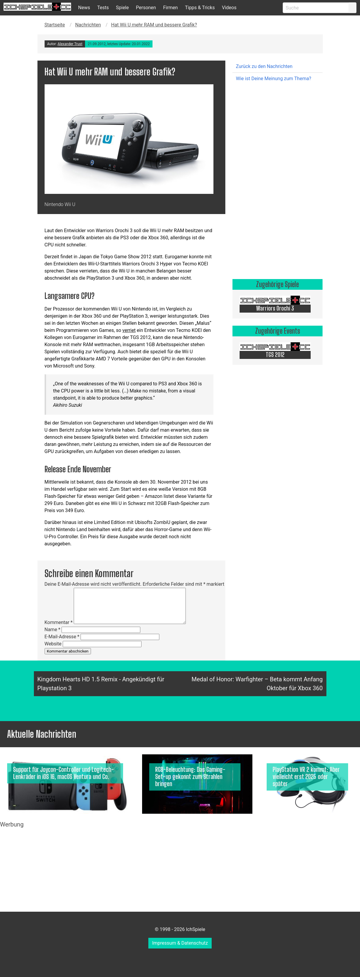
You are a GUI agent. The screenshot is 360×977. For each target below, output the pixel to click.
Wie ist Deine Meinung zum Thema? (273, 78)
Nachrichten (88, 25)
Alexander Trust (69, 44)
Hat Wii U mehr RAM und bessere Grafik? (154, 25)
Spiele (122, 7)
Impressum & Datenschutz (180, 943)
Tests (103, 7)
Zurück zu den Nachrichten (264, 66)
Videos (229, 7)
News (84, 7)
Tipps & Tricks (200, 7)
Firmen (170, 7)
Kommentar (59, 622)
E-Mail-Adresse (62, 636)
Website (53, 644)
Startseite (55, 25)
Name (53, 629)
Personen (146, 7)
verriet (129, 330)
